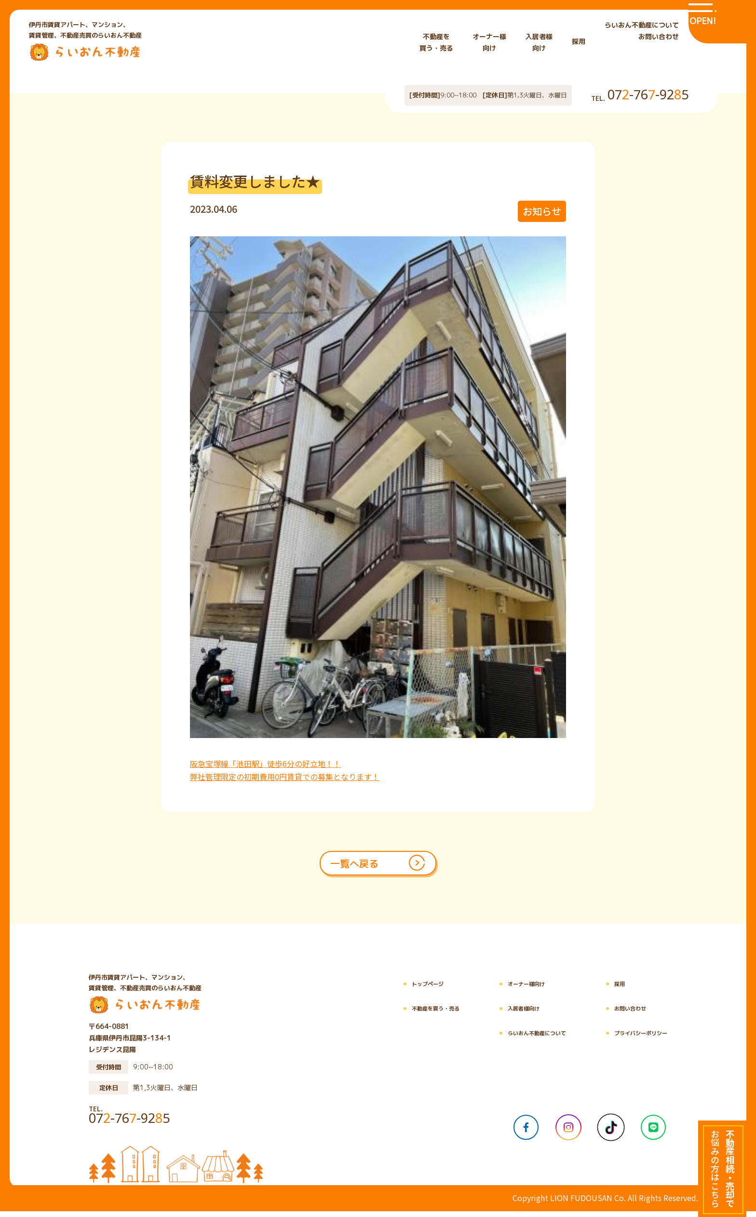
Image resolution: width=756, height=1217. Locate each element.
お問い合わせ (658, 36)
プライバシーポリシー (626, 1039)
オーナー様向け (494, 990)
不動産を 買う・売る (436, 42)
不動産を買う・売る (391, 1014)
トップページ (381, 990)
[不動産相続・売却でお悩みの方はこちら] (722, 1169)
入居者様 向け (539, 42)
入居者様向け (490, 1014)
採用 (578, 41)
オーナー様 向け (489, 42)
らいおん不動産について (642, 24)
